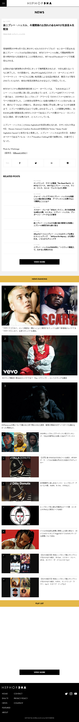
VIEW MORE (39, 262)
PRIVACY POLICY (21, 698)
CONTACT (18, 693)
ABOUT (5, 712)
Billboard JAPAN (19, 153)
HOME (5, 693)
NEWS (4, 703)
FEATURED (6, 707)
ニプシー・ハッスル (18, 34)
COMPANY (18, 703)
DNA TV (5, 698)
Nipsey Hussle (7, 34)
